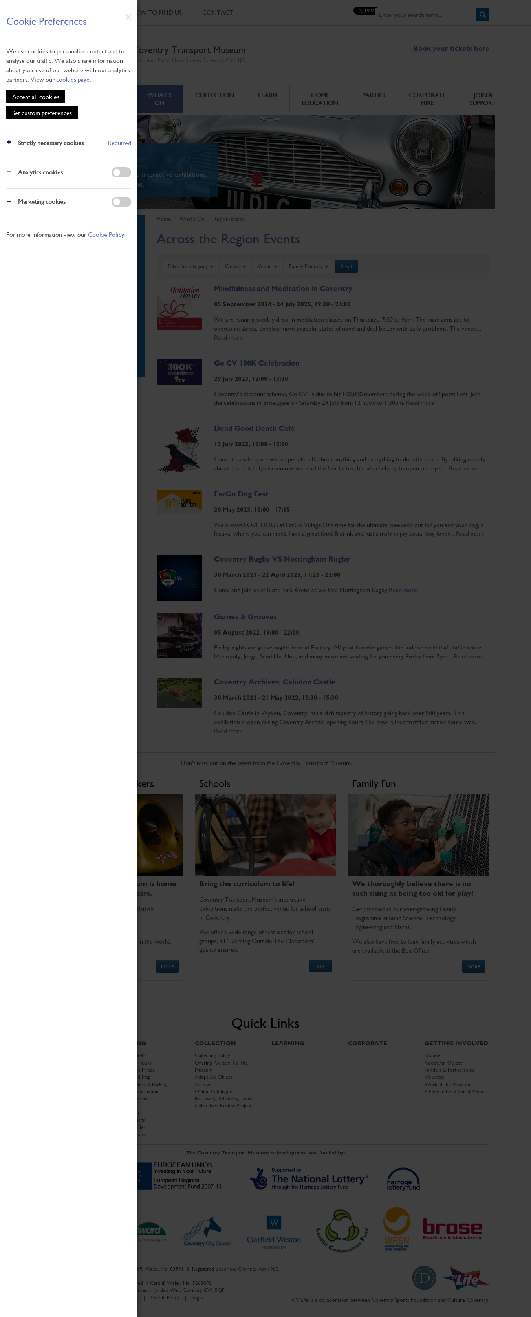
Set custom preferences (42, 112)
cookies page (73, 79)
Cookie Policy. (107, 234)
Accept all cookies (35, 96)
